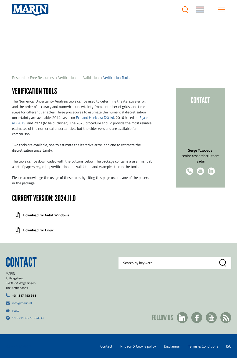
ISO (229, 346)
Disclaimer (172, 346)
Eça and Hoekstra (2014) (95, 117)
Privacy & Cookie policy (138, 346)
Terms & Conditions (203, 346)
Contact (106, 346)
